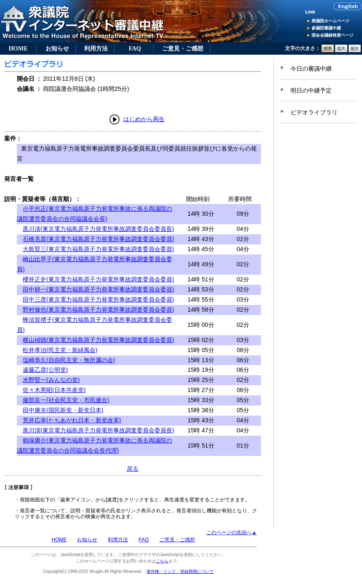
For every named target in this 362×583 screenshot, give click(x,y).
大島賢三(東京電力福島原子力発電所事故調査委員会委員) (98, 249)
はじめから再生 (144, 119)
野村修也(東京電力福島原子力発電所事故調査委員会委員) (98, 309)
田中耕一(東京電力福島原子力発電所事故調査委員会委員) (98, 289)
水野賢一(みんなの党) (51, 379)
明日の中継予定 (311, 90)
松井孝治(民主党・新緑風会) (60, 350)
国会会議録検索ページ (332, 35)
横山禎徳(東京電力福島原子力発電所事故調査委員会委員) (98, 340)
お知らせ (57, 48)
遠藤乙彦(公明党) (45, 369)
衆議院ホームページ (330, 21)
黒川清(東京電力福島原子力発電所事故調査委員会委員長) (98, 228)
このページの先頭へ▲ (231, 532)
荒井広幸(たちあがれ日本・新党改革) (72, 420)
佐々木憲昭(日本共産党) (54, 390)
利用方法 (96, 48)
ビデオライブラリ (314, 112)
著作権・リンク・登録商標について (180, 571)
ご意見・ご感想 (182, 48)
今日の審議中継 (311, 68)
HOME (18, 48)
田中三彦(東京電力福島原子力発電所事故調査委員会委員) (98, 299)
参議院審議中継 (326, 28)
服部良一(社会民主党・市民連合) (66, 400)
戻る (132, 468)
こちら (162, 561)
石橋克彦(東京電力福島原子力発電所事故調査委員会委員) (98, 239)
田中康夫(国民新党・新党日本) (63, 410)
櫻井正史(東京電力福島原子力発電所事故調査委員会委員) (98, 279)
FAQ (135, 48)
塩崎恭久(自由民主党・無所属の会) (69, 360)
